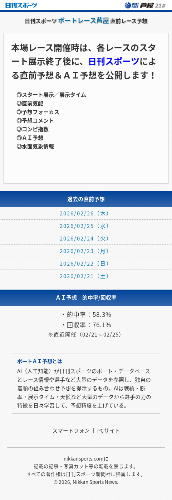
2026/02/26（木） (86, 213)
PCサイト (108, 430)
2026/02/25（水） (86, 226)
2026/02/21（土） (86, 276)
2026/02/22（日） (86, 263)
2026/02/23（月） (86, 251)
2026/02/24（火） (86, 238)
